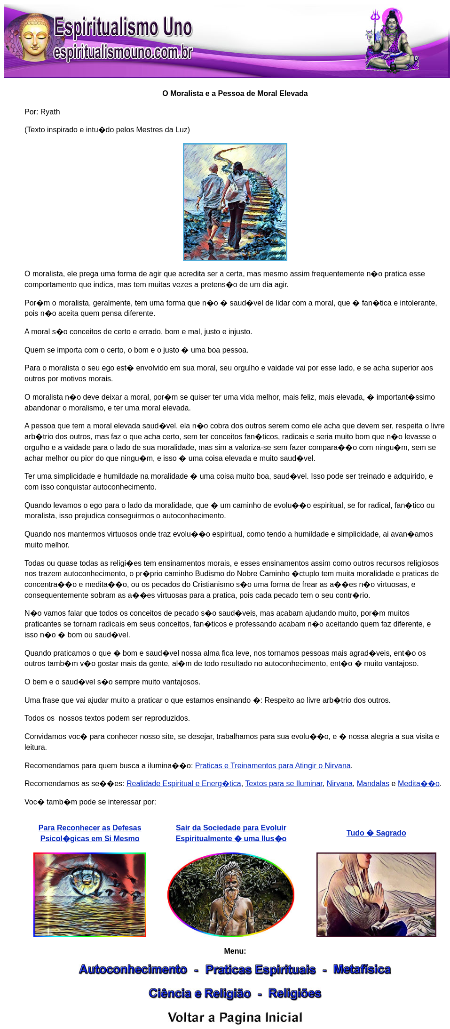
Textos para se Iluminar (284, 784)
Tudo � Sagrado (376, 833)
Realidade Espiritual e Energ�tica (183, 784)
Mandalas (373, 784)
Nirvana (340, 784)
